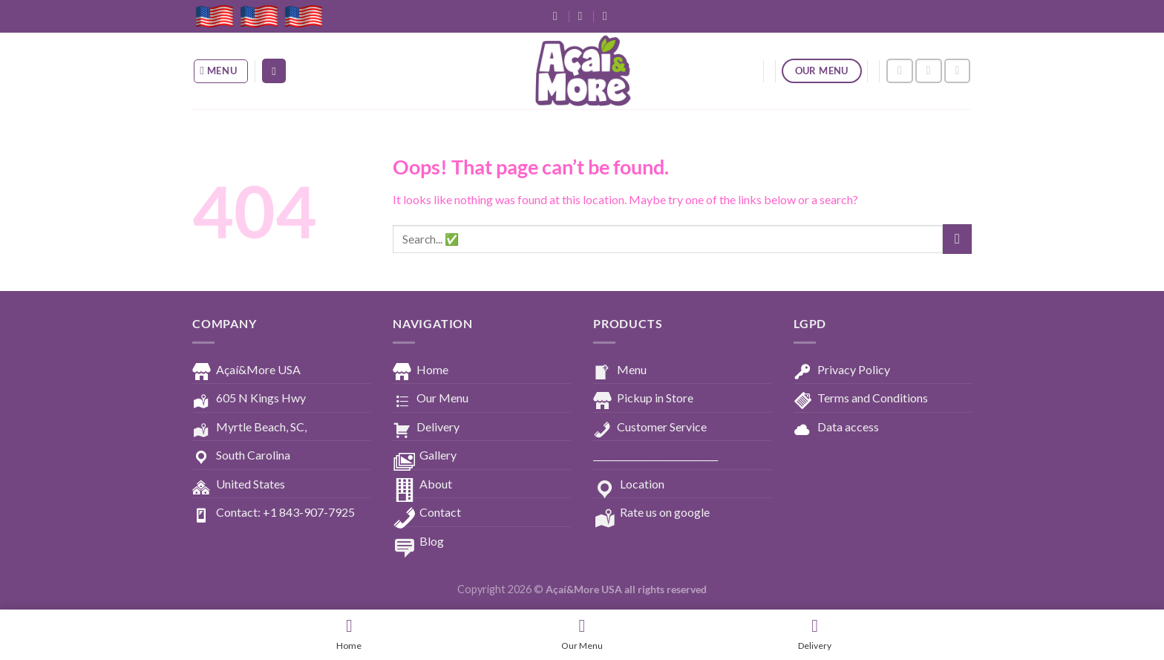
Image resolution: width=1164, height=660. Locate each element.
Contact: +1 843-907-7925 (273, 513)
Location (628, 485)
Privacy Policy (842, 370)
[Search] (274, 71)
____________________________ (655, 455)
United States (238, 485)
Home (420, 370)
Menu (620, 370)
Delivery (426, 427)
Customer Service (650, 427)
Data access (836, 427)
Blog (418, 542)
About (422, 485)
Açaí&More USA (246, 370)
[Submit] (957, 238)
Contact (427, 513)
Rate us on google (651, 513)
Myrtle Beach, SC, (249, 427)
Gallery (425, 456)
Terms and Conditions (861, 399)
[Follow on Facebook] (899, 71)
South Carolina (241, 456)
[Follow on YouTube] (957, 71)
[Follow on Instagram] (928, 71)
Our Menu (430, 399)
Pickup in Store (643, 399)
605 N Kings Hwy (249, 399)
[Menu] (221, 71)
